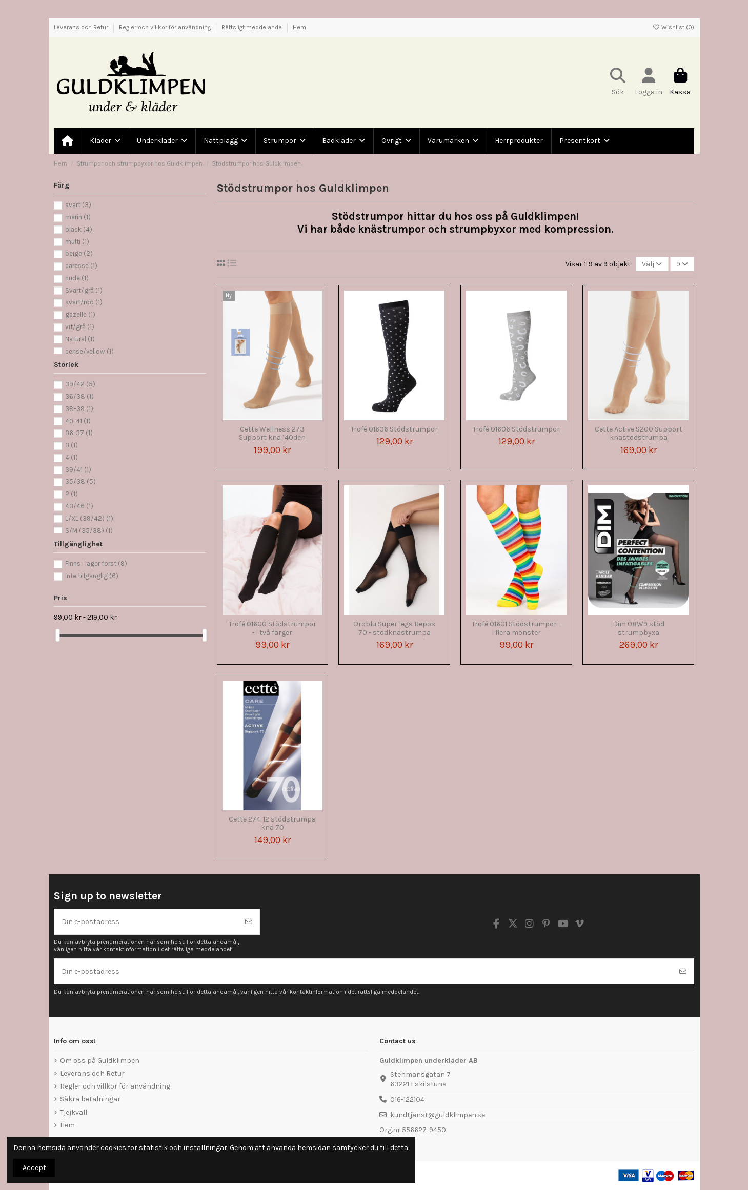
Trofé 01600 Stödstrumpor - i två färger (272, 628)
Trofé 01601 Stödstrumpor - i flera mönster (516, 628)
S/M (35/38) (89, 531)
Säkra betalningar (90, 1099)
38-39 (79, 409)
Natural (80, 339)
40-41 (78, 421)
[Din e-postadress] (146, 921)
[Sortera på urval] (652, 264)
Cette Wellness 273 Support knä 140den (272, 433)
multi (77, 241)
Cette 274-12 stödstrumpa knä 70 (272, 823)
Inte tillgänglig (91, 576)
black (78, 229)
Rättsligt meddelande (252, 27)
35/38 (80, 481)
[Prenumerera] (248, 921)
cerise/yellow (89, 351)
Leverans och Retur (82, 27)
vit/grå (79, 327)
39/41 (78, 470)
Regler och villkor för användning (165, 27)
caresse (81, 266)
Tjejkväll (73, 1112)
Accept (34, 1167)
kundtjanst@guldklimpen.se (437, 1115)
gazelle (80, 314)
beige (79, 253)
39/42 (80, 384)
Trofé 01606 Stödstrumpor (394, 429)
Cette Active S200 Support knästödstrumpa (638, 433)
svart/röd (84, 302)
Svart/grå (84, 290)
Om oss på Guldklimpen (99, 1060)
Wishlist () (673, 27)
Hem (299, 27)
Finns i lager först (96, 563)
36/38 (79, 396)
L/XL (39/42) (89, 518)
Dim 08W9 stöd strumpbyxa (638, 628)
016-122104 (407, 1099)
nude (77, 278)
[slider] (57, 635)
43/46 (79, 506)
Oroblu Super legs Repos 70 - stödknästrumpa (394, 628)
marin (78, 217)
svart (78, 205)
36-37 (79, 433)
